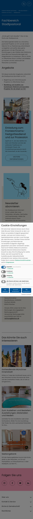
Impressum (10, 262)
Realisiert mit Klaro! (26, 294)
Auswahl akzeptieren (15, 290)
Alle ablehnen (5, 290)
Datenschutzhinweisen (23, 260)
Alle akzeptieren (26, 290)
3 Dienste (10, 268)
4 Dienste (10, 277)
